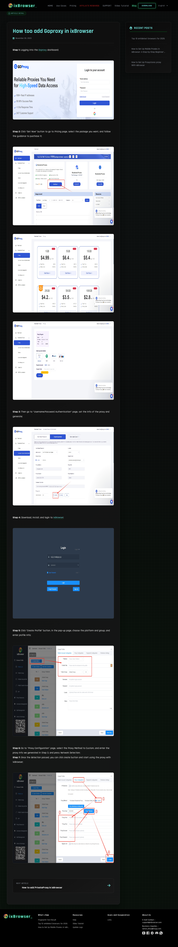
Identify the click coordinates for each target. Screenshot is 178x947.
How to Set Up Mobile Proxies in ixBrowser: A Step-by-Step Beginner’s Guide (53, 927)
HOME (50, 5)
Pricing (73, 5)
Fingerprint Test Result (47, 920)
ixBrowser (58, 517)
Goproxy (43, 50)
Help (74, 920)
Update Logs (78, 927)
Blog (134, 5)
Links (110, 920)
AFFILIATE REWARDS (89, 5)
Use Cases (61, 5)
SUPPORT (107, 5)
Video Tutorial (122, 5)
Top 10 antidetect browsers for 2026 (52, 923)
